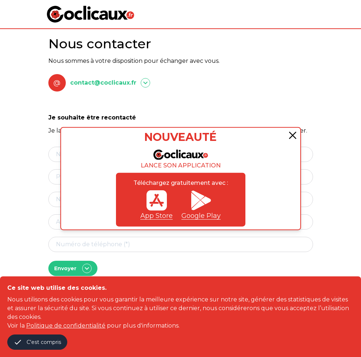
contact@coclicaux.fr (103, 82)
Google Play (201, 205)
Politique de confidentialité (65, 325)
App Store (156, 205)
